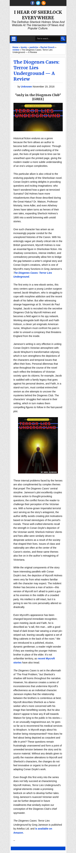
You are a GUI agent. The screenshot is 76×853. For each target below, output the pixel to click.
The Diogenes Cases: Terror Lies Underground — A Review (36, 70)
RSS (43, 3)
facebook (32, 3)
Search (63, 38)
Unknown (27, 86)
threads (38, 3)
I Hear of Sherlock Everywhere (38, 15)
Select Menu (14, 39)
